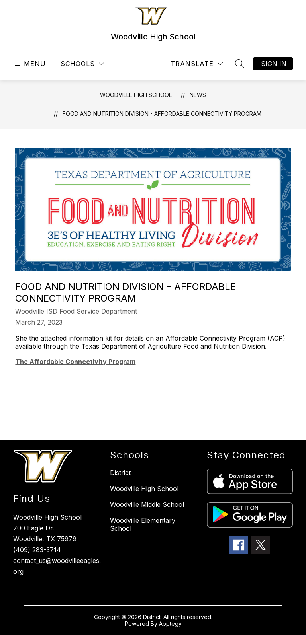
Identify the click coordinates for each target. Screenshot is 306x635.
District (120, 473)
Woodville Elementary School (142, 524)
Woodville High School (136, 95)
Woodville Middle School (147, 504)
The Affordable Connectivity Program (75, 362)
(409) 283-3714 (37, 550)
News (198, 95)
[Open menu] (29, 64)
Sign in (273, 64)
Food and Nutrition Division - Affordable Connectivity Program (162, 113)
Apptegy (170, 623)
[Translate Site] (197, 64)
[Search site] (240, 63)
